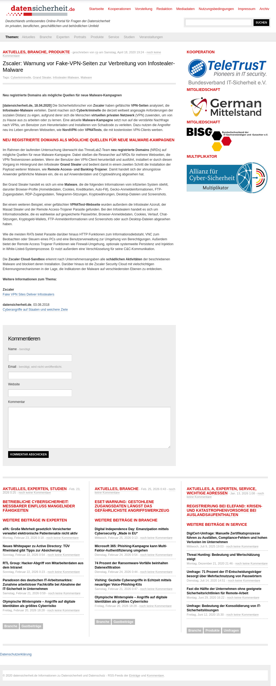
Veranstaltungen (151, 37)
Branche (46, 37)
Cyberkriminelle (21, 77)
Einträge (134, 675)
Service (113, 37)
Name (19, 349)
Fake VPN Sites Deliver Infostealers (28, 294)
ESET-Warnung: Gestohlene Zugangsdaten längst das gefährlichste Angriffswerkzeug (132, 506)
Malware (86, 77)
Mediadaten (185, 9)
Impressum (246, 9)
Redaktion (164, 9)
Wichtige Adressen (207, 493)
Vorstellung (143, 9)
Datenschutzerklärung (16, 654)
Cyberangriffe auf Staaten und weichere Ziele (35, 309)
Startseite (96, 9)
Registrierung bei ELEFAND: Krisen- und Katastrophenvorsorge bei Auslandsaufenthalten (224, 510)
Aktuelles (28, 37)
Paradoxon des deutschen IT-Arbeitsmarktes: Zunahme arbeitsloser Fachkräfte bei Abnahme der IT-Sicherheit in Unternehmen (42, 584)
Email (35, 367)
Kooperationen (119, 9)
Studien (129, 37)
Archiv (264, 9)
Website (14, 384)
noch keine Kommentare (35, 492)
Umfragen (231, 630)
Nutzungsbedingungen (216, 9)
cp (96, 52)
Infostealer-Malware (66, 77)
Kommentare (155, 675)
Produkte (97, 37)
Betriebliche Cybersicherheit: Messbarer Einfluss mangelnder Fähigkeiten (39, 506)
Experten (62, 37)
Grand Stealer (42, 77)
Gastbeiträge (31, 626)
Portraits (80, 37)
